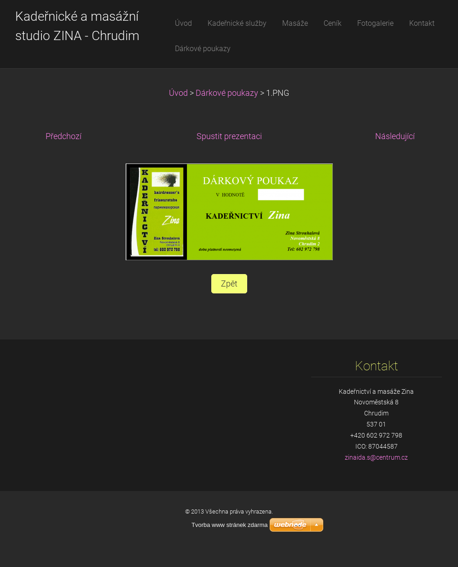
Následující (395, 136)
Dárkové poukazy (227, 93)
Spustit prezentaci (229, 136)
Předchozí (63, 136)
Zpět (229, 283)
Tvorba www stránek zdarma (229, 524)
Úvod (178, 93)
